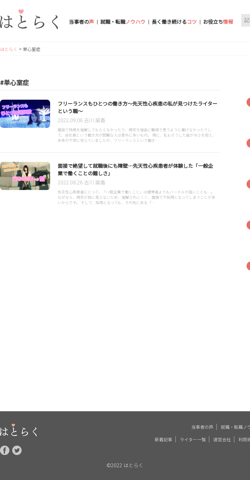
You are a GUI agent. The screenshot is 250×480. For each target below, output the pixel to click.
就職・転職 (122, 21)
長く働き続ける (174, 21)
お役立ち (218, 21)
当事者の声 (202, 425)
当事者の (81, 21)
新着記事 (163, 438)
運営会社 (222, 438)
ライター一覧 (193, 438)
